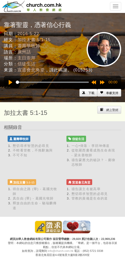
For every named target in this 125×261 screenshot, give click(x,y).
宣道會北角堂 (31, 70)
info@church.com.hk (60, 250)
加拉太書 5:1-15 (34, 39)
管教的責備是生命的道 (90, 198)
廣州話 (24, 52)
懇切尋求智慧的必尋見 (31, 146)
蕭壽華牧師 (29, 45)
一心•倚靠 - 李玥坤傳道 (91, 146)
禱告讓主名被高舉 (86, 189)
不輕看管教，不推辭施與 (33, 150)
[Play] (10, 82)
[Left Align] (109, 93)
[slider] (52, 82)
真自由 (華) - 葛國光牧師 (33, 198)
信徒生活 (27, 64)
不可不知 (20, 155)
